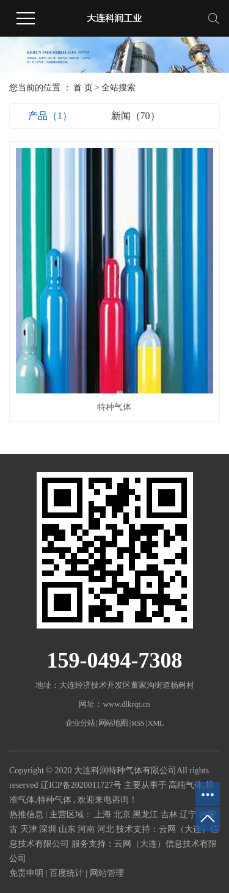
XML (156, 722)
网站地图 (113, 722)
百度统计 (66, 873)
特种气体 (114, 407)
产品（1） (50, 116)
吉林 (170, 814)
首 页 (83, 87)
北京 (123, 814)
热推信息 (26, 814)
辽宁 (189, 814)
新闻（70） (135, 116)
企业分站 (80, 722)
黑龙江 (147, 814)
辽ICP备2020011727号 (81, 785)
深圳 (49, 829)
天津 (30, 829)
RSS (138, 722)
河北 (107, 829)
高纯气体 (186, 785)
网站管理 (107, 873)
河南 (87, 829)
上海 (104, 814)
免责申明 (26, 873)
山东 (68, 829)
